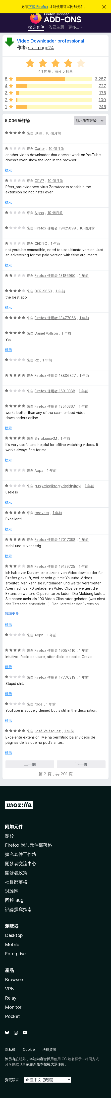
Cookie (29, 1049)
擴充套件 (36, 27)
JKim (38, 133)
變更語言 (12, 1080)
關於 (9, 835)
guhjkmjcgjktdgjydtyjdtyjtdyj (58, 486)
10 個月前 (53, 133)
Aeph (39, 635)
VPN (9, 988)
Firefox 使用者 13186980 (55, 275)
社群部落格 (16, 881)
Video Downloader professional (50, 41)
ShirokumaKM (46, 438)
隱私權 (10, 1049)
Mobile (12, 944)
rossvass (42, 513)
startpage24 (41, 47)
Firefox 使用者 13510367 (55, 406)
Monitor (13, 1007)
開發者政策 (16, 872)
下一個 (81, 764)
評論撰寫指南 (18, 909)
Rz (37, 360)
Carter (40, 148)
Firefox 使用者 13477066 (55, 318)
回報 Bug (14, 900)
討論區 (11, 891)
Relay (10, 998)
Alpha (39, 213)
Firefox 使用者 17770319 (55, 677)
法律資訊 (49, 1049)
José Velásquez (48, 731)
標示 (8, 170)
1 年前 (55, 243)
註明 (18, 1059)
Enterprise (15, 953)
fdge (39, 704)
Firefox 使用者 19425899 (55, 228)
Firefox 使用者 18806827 (55, 375)
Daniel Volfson (46, 333)
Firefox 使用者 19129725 (55, 566)
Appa (39, 470)
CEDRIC (41, 243)
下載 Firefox (38, 6)
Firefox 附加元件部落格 (28, 845)
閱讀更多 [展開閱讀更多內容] (12, 613)
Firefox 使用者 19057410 (55, 650)
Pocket (12, 1016)
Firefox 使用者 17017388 (55, 539)
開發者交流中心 (20, 863)
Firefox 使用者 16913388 (55, 391)
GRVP (39, 180)
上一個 (30, 764)
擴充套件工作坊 (20, 854)
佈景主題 (56, 27)
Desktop (14, 935)
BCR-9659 (43, 291)
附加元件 (14, 826)
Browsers (14, 979)
